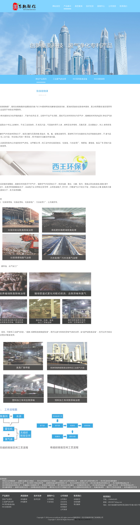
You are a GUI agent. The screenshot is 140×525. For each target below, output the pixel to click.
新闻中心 (101, 6)
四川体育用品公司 (127, 480)
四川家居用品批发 (98, 480)
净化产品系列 (41, 79)
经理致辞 (63, 500)
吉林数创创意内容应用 (39, 482)
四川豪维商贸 (7, 482)
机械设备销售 (99, 482)
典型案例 (78, 6)
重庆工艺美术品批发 (114, 482)
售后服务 (77, 498)
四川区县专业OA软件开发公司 (13, 477)
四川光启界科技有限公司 (79, 477)
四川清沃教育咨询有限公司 (100, 477)
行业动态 (50, 495)
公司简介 (63, 493)
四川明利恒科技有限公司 (11, 480)
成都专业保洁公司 (21, 482)
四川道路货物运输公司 (121, 477)
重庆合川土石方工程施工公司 (60, 482)
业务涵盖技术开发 (130, 482)
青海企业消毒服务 (8, 475)
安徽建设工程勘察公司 (31, 480)
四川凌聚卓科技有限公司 (82, 482)
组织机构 (63, 498)
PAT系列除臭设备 (80, 79)
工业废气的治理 (59, 79)
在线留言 (77, 493)
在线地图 (77, 495)
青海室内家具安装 (48, 480)
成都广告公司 (113, 480)
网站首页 (56, 6)
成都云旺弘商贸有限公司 (68, 475)
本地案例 (24, 493)
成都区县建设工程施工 (26, 475)
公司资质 (112, 6)
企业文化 (63, 495)
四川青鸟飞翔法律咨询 (35, 477)
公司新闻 (50, 493)
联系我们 (123, 6)
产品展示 (67, 6)
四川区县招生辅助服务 (109, 475)
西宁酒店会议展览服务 (66, 480)
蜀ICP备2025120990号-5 (83, 518)
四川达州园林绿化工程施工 (47, 475)
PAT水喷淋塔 (99, 79)
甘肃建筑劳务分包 (83, 480)
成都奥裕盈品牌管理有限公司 (56, 477)
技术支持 (90, 6)
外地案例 (24, 495)
